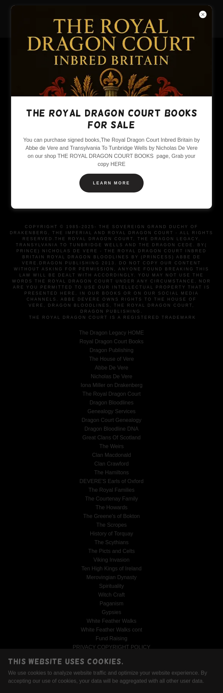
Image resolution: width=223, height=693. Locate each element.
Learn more (111, 183)
